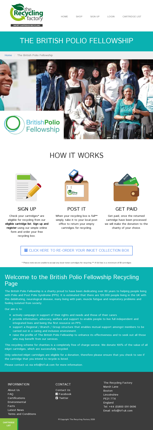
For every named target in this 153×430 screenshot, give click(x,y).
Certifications (16, 398)
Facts (11, 406)
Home (64, 16)
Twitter (62, 398)
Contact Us (63, 390)
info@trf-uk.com (44, 365)
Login (111, 16)
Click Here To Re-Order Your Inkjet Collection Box (76, 250)
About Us (14, 390)
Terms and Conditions (22, 414)
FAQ (10, 394)
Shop (79, 16)
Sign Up (94, 16)
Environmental (17, 402)
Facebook (63, 394)
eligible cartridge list (18, 224)
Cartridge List (132, 16)
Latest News (16, 410)
